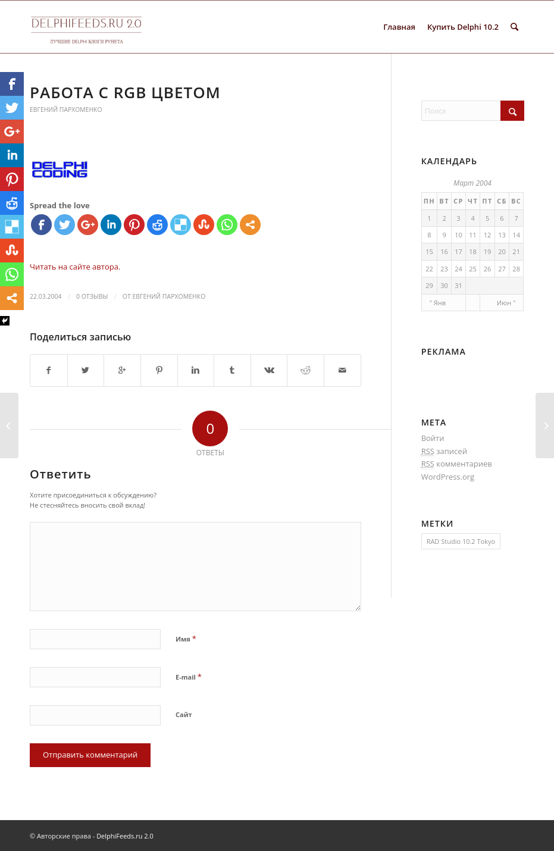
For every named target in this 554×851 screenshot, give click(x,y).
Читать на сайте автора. (75, 266)
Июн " (506, 302)
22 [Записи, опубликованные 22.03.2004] (429, 268)
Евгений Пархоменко (66, 109)
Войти (433, 438)
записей (444, 451)
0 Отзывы (92, 296)
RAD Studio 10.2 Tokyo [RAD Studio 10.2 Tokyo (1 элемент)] (461, 541)
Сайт (184, 714)
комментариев (456, 464)
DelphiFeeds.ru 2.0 (125, 835)
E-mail (189, 676)
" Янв (438, 302)
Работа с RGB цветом (125, 92)
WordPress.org (448, 476)
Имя (186, 638)
